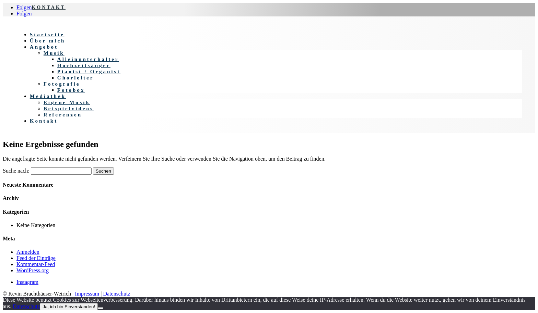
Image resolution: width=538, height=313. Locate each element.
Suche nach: (16, 171)
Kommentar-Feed (35, 264)
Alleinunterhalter (88, 59)
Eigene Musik (67, 102)
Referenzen (63, 114)
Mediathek (48, 96)
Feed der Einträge (36, 258)
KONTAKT (49, 7)
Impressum (87, 294)
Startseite (47, 34)
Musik (54, 53)
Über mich (48, 40)
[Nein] (100, 308)
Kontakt (44, 121)
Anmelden (27, 252)
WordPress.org (32, 270)
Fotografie (62, 84)
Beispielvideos (69, 108)
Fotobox (71, 90)
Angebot (44, 47)
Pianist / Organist (89, 71)
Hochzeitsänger (83, 65)
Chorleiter (75, 77)
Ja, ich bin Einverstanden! (69, 306)
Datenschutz (116, 294)
